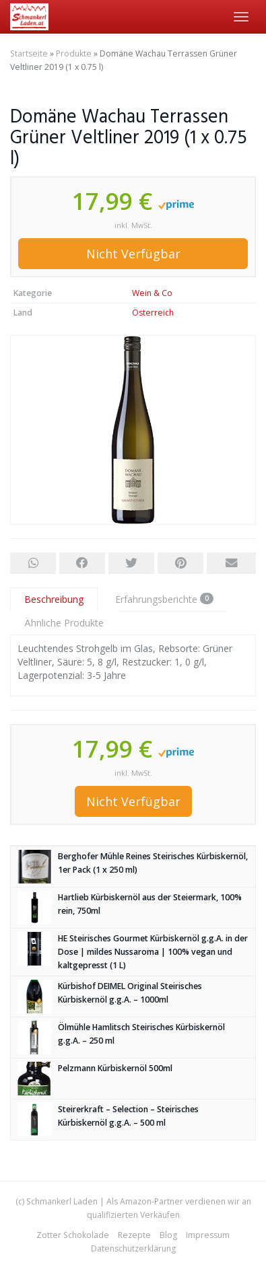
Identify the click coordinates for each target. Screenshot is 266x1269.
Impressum (208, 1235)
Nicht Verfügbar (133, 254)
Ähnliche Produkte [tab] (64, 622)
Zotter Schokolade (72, 1235)
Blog (168, 1235)
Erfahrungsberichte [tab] (164, 599)
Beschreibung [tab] (54, 599)
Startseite (29, 53)
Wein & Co (152, 293)
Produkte (74, 53)
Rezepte (134, 1235)
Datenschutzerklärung (133, 1248)
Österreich (153, 312)
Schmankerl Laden (62, 1201)
